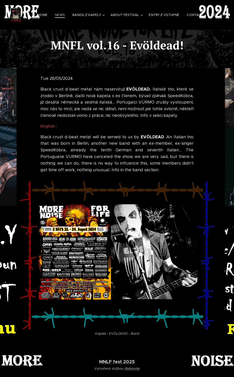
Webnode (132, 368)
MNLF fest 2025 (117, 362)
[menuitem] (47, 15)
